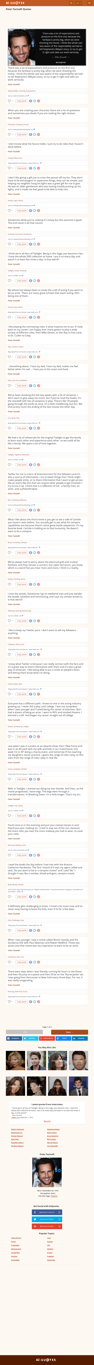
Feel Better (23, 380)
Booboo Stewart (17, 1146)
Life (48, 1245)
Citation (54, 1196)
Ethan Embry (52, 1133)
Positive (14, 1256)
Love (49, 1238)
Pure (22, 644)
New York (18, 991)
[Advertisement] (47, 19)
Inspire (20, 347)
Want (18, 644)
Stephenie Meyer (53, 1129)
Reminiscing (26, 611)
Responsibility (13, 91)
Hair (16, 806)
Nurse (25, 991)
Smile (10, 684)
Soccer (10, 769)
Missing (18, 611)
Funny (13, 1241)
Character (11, 124)
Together (17, 455)
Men (9, 500)
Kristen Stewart (17, 1136)
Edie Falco (15, 1139)
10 (12, 168)
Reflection (23, 500)
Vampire (24, 542)
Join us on (47, 1212)
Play (9, 347)
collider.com (15, 1117)
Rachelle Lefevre (17, 1142)
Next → (69, 1032)
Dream (10, 726)
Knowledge (15, 1260)
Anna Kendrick (52, 1136)
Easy (22, 920)
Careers (14, 347)
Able (20, 684)
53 (12, 317)
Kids (9, 920)
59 (12, 737)
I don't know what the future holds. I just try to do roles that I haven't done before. (45, 145)
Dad (9, 380)
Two (22, 957)
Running (11, 991)
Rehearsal (25, 455)
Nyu (15, 307)
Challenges (16, 920)
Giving (20, 200)
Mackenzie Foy (16, 1133)
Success (50, 1241)
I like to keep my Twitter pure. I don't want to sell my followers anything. (42, 632)
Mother (24, 769)
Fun (9, 418)
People (15, 684)
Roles (15, 158)
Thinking (22, 91)
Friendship (15, 1245)
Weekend (11, 611)
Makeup (18, 845)
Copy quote (22, 101)
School (10, 307)
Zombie (20, 884)
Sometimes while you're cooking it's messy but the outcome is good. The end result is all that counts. (45, 221)
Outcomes (18, 234)
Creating (19, 124)
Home (16, 270)
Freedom (50, 1256)
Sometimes (27, 234)
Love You (15, 380)
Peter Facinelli (14, 84)
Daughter (17, 769)
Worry (23, 579)
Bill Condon (51, 1139)
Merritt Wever (52, 1142)
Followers (11, 644)
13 (12, 101)
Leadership (15, 1253)
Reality (10, 579)
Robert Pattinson (17, 1129)
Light (15, 200)
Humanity (16, 542)
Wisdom (50, 1249)
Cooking (11, 234)
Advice (20, 307)
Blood (15, 884)
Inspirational (16, 1238)
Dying (20, 806)
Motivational (16, 1249)
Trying (10, 158)
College (26, 726)
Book (13, 418)
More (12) (47, 1121)
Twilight (10, 270)
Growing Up (18, 726)
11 (12, 855)
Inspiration (12, 957)
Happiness (51, 1260)
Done (20, 158)
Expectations (31, 91)
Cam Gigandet (52, 1146)
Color (24, 845)
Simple (10, 200)
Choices (26, 124)
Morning (11, 845)
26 (12, 621)
